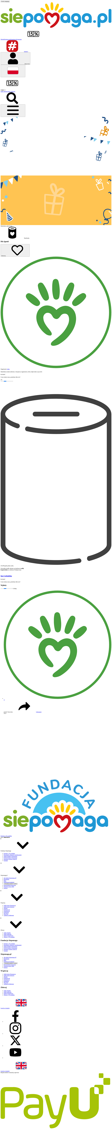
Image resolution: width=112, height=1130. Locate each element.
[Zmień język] (13, 71)
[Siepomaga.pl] (56, 27)
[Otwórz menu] (13, 110)
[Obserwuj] (15, 250)
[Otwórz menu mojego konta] (15, 58)
